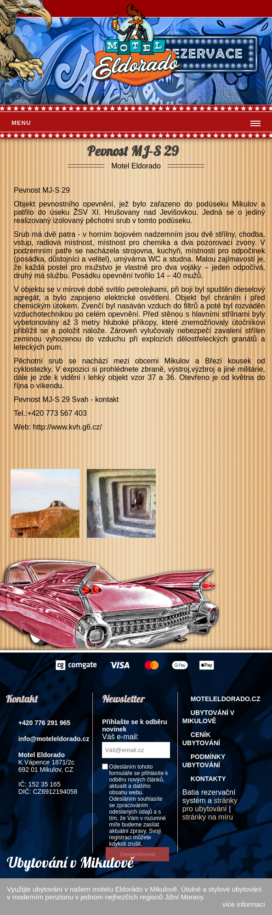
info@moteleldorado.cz (53, 738)
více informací (243, 904)
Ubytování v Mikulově (208, 717)
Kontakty (208, 778)
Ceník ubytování (201, 739)
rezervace (204, 54)
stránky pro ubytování (210, 805)
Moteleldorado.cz (226, 699)
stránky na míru (207, 817)
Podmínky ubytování (203, 761)
